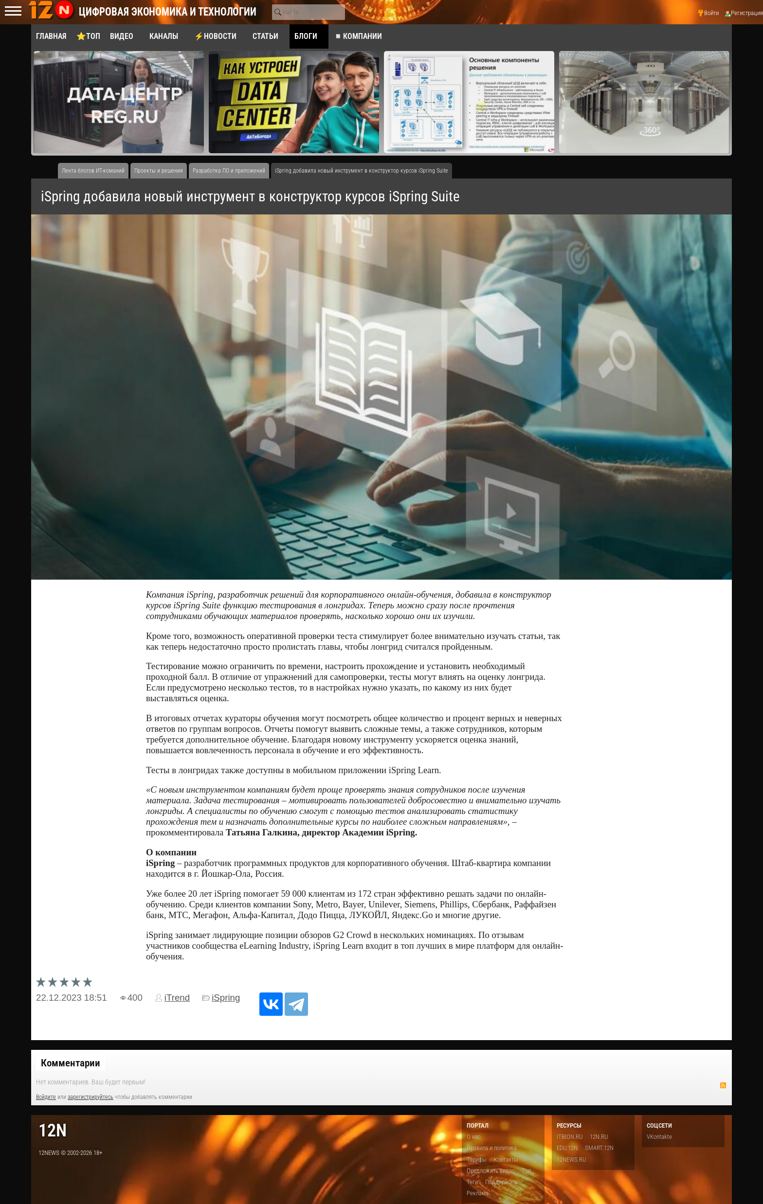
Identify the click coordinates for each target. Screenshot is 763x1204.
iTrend (177, 997)
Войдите (46, 1097)
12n (52, 1130)
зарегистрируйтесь (90, 1097)
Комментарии (70, 1063)
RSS (723, 1085)
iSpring (226, 997)
